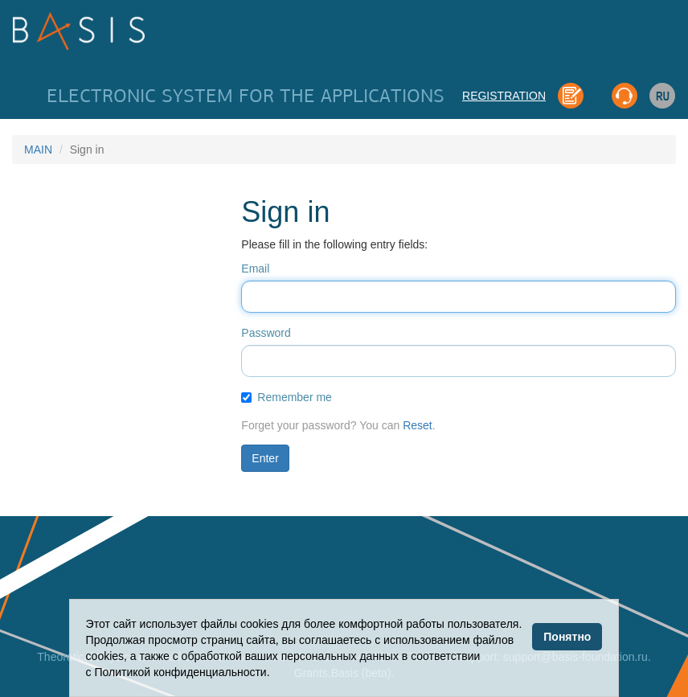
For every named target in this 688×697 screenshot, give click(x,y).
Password (265, 332)
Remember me (286, 397)
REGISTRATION (523, 96)
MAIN (38, 149)
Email (255, 268)
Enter (265, 458)
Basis (110, 33)
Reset (417, 425)
